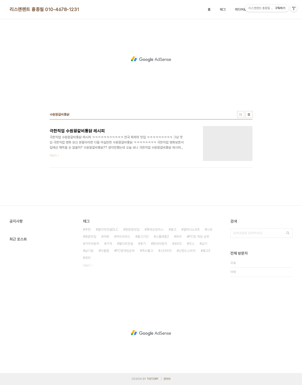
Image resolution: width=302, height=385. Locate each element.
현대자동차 (160, 244)
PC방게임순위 (125, 251)
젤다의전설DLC (108, 229)
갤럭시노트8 (191, 229)
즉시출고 (147, 251)
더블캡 (105, 251)
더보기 (86, 265)
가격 (109, 244)
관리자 (167, 379)
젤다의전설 (126, 244)
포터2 (178, 244)
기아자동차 (92, 244)
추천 (88, 229)
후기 (143, 244)
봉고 (173, 229)
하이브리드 (123, 236)
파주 (179, 236)
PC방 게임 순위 (199, 236)
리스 (191, 244)
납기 (204, 244)
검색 (287, 233)
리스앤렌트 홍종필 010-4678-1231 (44, 9)
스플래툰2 (162, 236)
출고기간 (143, 236)
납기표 (89, 251)
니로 (209, 229)
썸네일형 (240, 114)
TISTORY (152, 379)
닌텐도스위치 (187, 251)
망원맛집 (90, 236)
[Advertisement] (151, 59)
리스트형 (248, 114)
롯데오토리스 (155, 229)
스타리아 (166, 251)
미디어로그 (242, 9)
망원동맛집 (132, 229)
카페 (106, 236)
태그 (223, 9)
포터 (88, 258)
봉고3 (206, 251)
